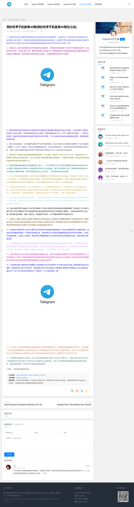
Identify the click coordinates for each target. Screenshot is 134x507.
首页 (26, 4)
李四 (14, 466)
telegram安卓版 (54, 4)
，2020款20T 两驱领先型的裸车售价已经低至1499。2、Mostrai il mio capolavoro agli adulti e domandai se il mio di (117, 161)
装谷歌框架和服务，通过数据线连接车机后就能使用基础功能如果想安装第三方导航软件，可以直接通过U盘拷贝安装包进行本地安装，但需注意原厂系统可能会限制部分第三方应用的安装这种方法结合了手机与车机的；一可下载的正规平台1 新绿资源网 (117, 169)
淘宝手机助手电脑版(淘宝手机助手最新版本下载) (115, 53)
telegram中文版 (69, 4)
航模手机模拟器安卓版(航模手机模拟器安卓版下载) (23, 404)
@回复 (88, 466)
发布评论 (9, 454)
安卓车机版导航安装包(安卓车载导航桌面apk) (114, 47)
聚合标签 (98, 4)
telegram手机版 (85, 4)
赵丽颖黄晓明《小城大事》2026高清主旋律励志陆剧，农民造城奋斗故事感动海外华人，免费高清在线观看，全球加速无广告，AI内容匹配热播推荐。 (117, 153)
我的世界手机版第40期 (21, 369)
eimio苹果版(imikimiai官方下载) (110, 50)
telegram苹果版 (38, 4)
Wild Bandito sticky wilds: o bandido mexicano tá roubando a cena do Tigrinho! (117, 143)
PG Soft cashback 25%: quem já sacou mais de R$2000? (117, 135)
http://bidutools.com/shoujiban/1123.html (30, 375)
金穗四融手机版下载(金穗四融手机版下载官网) (74, 404)
